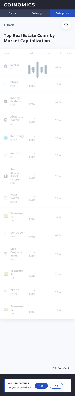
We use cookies (18, 383)
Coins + (12, 13)
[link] (9, 25)
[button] (66, 25)
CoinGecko (62, 368)
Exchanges (37, 13)
